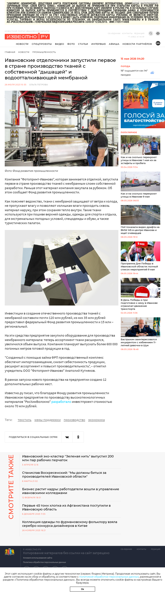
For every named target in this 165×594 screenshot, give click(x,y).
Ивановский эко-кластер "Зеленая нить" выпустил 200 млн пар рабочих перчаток (68, 458)
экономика (96, 420)
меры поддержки (47, 420)
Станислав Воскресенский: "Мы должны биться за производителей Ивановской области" (64, 474)
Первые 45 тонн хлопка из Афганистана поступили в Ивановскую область (66, 507)
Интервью (98, 44)
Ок (82, 589)
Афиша (114, 44)
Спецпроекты (42, 44)
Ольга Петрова (38, 84)
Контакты (127, 33)
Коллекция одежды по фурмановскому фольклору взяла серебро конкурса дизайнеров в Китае (69, 524)
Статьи (83, 44)
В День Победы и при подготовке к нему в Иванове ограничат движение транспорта (140, 294)
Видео (59, 44)
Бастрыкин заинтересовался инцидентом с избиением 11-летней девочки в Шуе (140, 332)
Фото (71, 44)
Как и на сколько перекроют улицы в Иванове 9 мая (140, 185)
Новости (22, 44)
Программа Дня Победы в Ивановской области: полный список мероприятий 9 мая (140, 256)
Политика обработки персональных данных (44, 562)
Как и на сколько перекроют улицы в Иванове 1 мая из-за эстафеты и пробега (140, 150)
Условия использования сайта (37, 557)
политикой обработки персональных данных (109, 576)
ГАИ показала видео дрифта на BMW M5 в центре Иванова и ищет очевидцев (140, 220)
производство (74, 420)
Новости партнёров (137, 44)
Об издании (114, 33)
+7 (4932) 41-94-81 (136, 37)
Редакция (139, 33)
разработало (61, 401)
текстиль (24, 420)
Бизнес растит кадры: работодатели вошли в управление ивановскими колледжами (70, 491)
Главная (10, 52)
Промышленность (44, 52)
